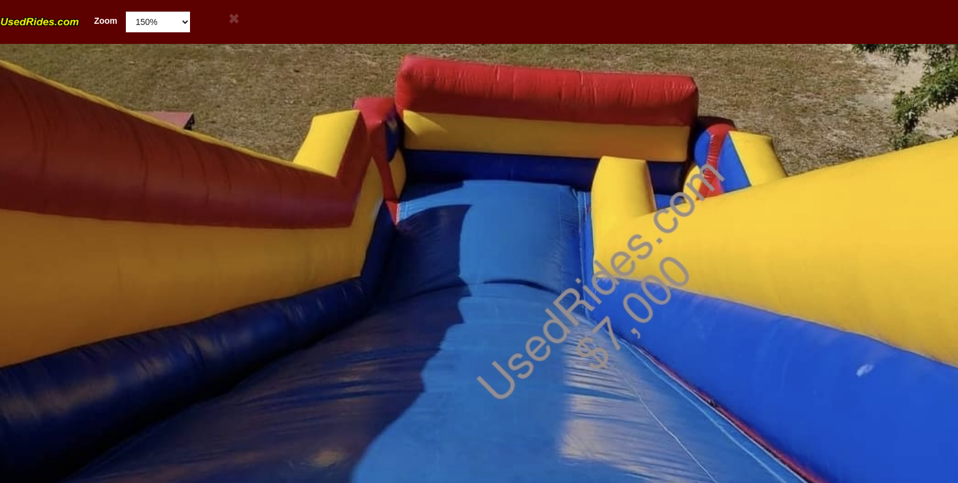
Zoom (58, 21)
